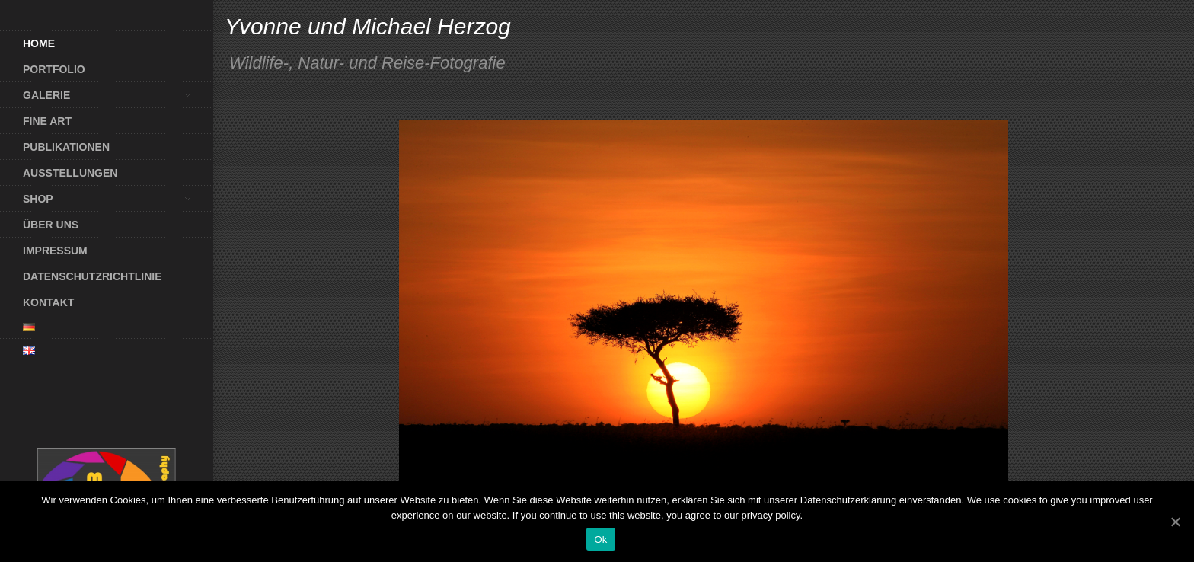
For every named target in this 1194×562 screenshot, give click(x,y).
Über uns (50, 225)
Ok (600, 539)
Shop (95, 199)
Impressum (55, 250)
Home (39, 43)
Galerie (95, 95)
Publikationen (66, 147)
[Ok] (1175, 521)
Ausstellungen (70, 173)
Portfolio (54, 69)
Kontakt (48, 302)
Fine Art (47, 121)
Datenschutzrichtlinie (92, 276)
